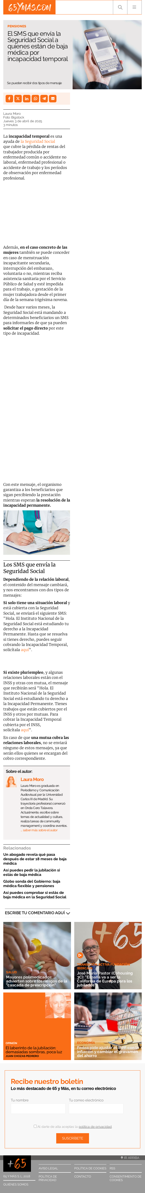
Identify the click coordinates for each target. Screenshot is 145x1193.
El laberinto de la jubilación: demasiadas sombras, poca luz (34, 1050)
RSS (112, 1168)
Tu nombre (20, 1100)
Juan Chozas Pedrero (22, 1056)
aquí (25, 649)
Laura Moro (12, 113)
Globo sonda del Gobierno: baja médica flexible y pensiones (31, 883)
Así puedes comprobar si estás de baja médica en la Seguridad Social (34, 894)
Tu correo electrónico (86, 1100)
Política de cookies (90, 1168)
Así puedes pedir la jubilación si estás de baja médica (31, 872)
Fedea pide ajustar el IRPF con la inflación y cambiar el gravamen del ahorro (108, 1051)
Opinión (11, 1043)
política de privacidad (95, 1127)
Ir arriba (130, 1158)
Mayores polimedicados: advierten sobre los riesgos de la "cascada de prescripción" (36, 981)
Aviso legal (48, 1168)
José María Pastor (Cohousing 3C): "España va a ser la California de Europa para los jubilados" (105, 979)
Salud (11, 972)
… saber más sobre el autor (39, 830)
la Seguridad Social (37, 141)
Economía (86, 1043)
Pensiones (16, 26)
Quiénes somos (15, 1184)
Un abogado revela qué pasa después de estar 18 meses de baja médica (35, 859)
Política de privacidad (48, 1178)
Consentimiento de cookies (125, 1178)
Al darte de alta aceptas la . (73, 1127)
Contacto (82, 1176)
